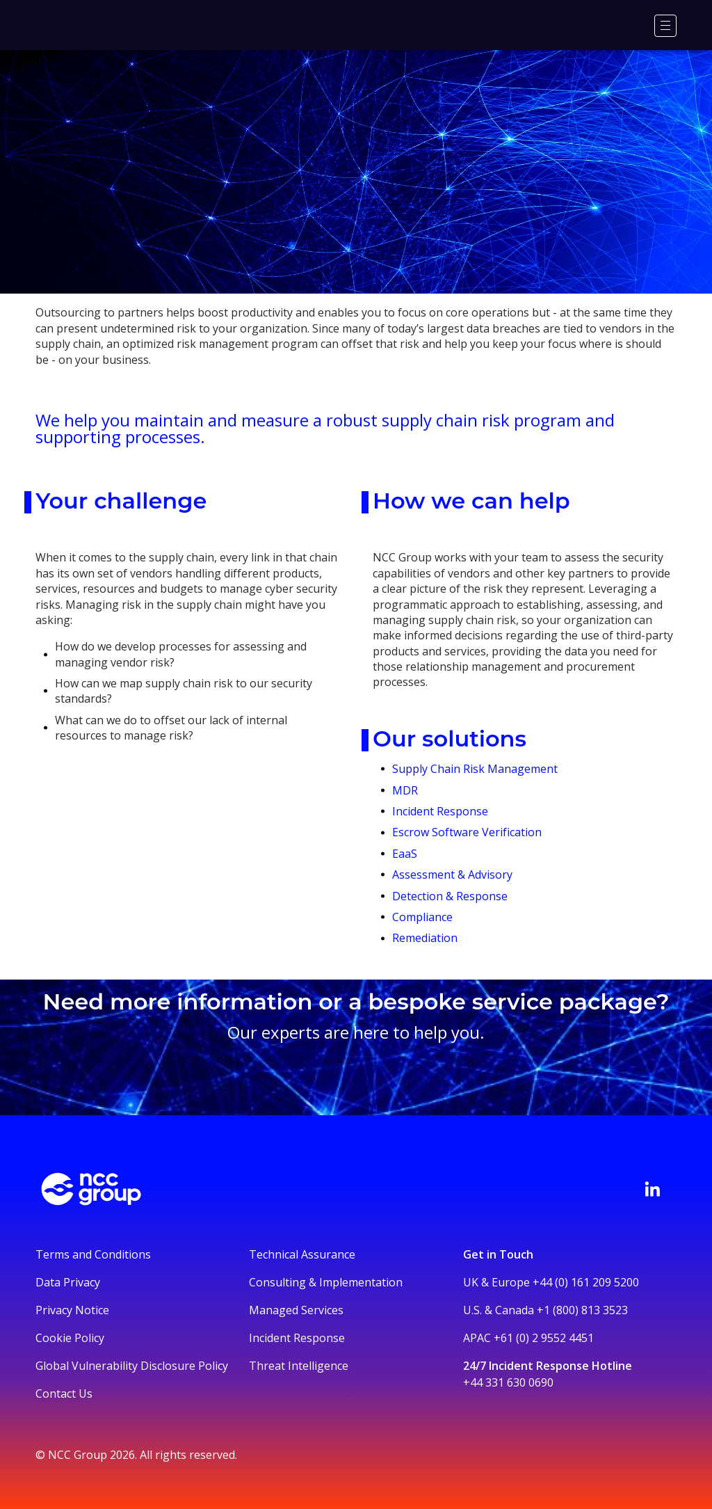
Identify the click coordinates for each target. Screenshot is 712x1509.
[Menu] (665, 26)
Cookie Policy (69, 1338)
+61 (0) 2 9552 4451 (544, 1338)
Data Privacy (67, 1282)
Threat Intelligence (298, 1365)
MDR (405, 790)
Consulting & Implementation (326, 1282)
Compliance (422, 917)
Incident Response (440, 811)
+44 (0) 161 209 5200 (586, 1282)
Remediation (425, 937)
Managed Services (296, 1310)
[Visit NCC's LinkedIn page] (652, 1189)
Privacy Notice (72, 1310)
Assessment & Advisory (452, 874)
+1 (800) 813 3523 (582, 1310)
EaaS (404, 853)
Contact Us (63, 1393)
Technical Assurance (302, 1254)
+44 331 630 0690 (508, 1382)
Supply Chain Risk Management (475, 768)
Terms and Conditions (93, 1254)
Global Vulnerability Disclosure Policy (131, 1365)
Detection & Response (450, 896)
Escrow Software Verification (468, 832)
